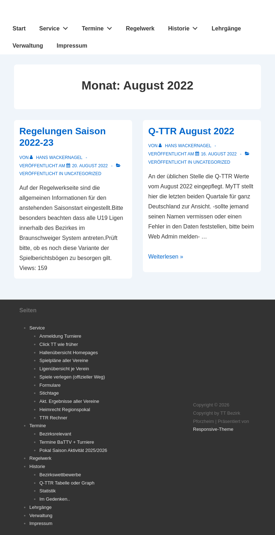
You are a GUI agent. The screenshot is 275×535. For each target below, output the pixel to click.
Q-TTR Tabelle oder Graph (67, 483)
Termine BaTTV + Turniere (66, 442)
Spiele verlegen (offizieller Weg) (72, 377)
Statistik (47, 490)
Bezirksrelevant (55, 434)
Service (55, 27)
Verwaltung (28, 46)
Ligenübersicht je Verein (64, 368)
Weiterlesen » (165, 257)
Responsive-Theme (213, 429)
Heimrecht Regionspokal (64, 409)
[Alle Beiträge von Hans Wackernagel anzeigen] (56, 157)
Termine (99, 27)
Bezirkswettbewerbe (60, 474)
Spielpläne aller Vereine (63, 360)
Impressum (72, 46)
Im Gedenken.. (54, 499)
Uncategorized (82, 173)
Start (19, 28)
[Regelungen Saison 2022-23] (90, 165)
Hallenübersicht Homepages (68, 352)
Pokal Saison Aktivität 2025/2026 (73, 450)
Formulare (50, 385)
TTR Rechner (53, 417)
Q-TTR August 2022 (191, 131)
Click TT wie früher (58, 344)
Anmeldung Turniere (60, 336)
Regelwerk (140, 28)
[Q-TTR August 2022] (219, 153)
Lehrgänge (226, 28)
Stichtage (49, 393)
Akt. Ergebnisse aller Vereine (69, 401)
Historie (185, 27)
